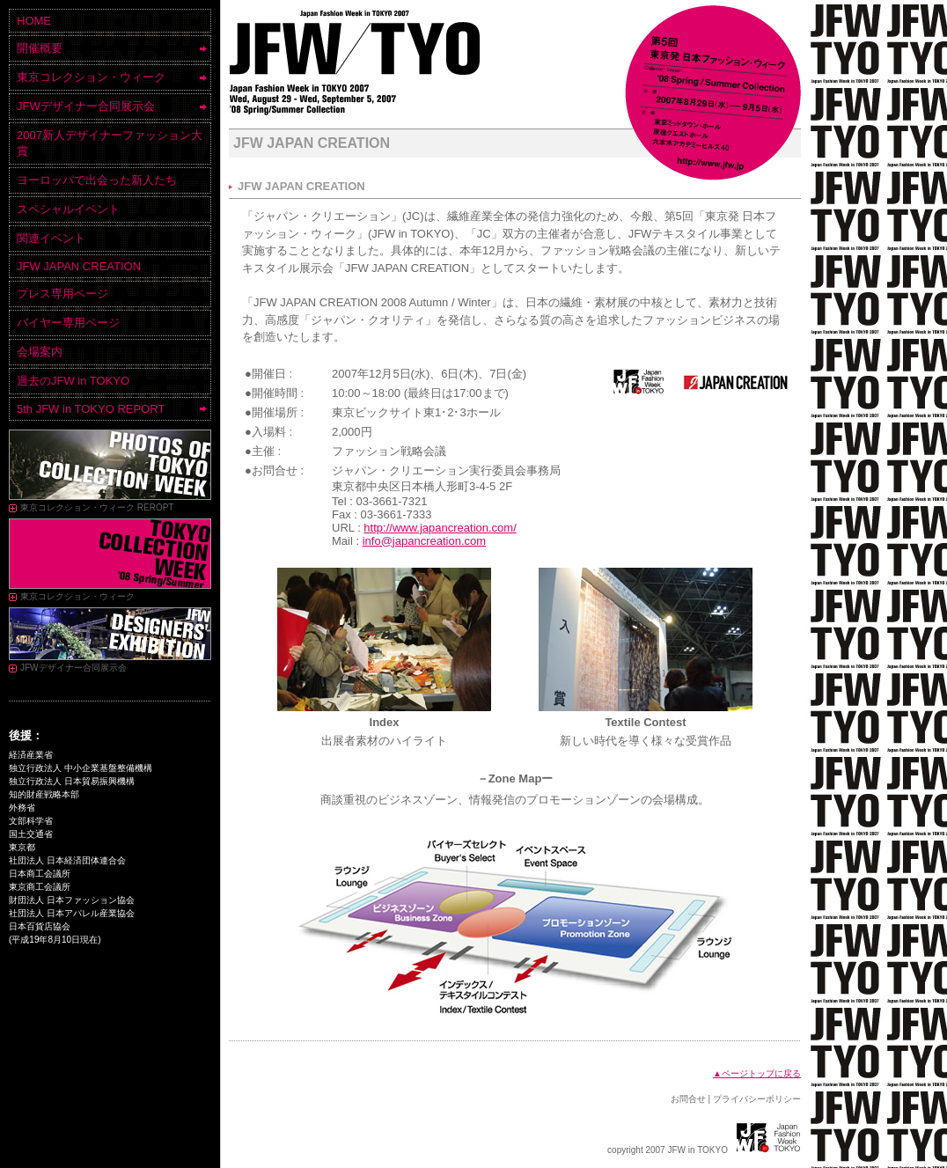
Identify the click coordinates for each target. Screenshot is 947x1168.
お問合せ (688, 1099)
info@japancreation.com (424, 540)
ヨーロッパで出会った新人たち (97, 180)
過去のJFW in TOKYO (73, 380)
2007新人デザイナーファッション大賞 (109, 143)
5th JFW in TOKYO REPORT (91, 408)
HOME (34, 20)
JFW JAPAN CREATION (79, 266)
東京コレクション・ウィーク (91, 77)
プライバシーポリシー (757, 1099)
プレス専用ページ (62, 293)
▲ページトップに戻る (757, 1073)
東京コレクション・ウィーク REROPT (96, 507)
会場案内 (39, 351)
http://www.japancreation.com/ (439, 527)
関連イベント (51, 238)
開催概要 (39, 48)
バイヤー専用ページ (68, 322)
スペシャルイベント (68, 209)
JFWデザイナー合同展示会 (86, 106)
